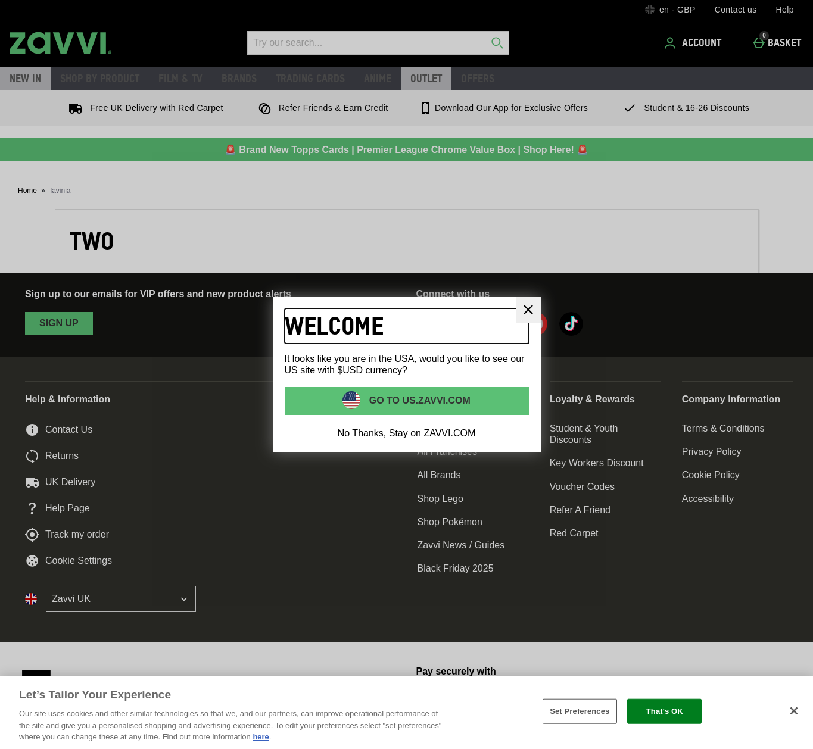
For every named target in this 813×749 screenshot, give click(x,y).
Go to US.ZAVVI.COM (418, 400)
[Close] (528, 310)
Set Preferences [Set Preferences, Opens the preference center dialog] (579, 711)
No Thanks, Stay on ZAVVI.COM (407, 433)
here (261, 736)
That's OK (664, 711)
